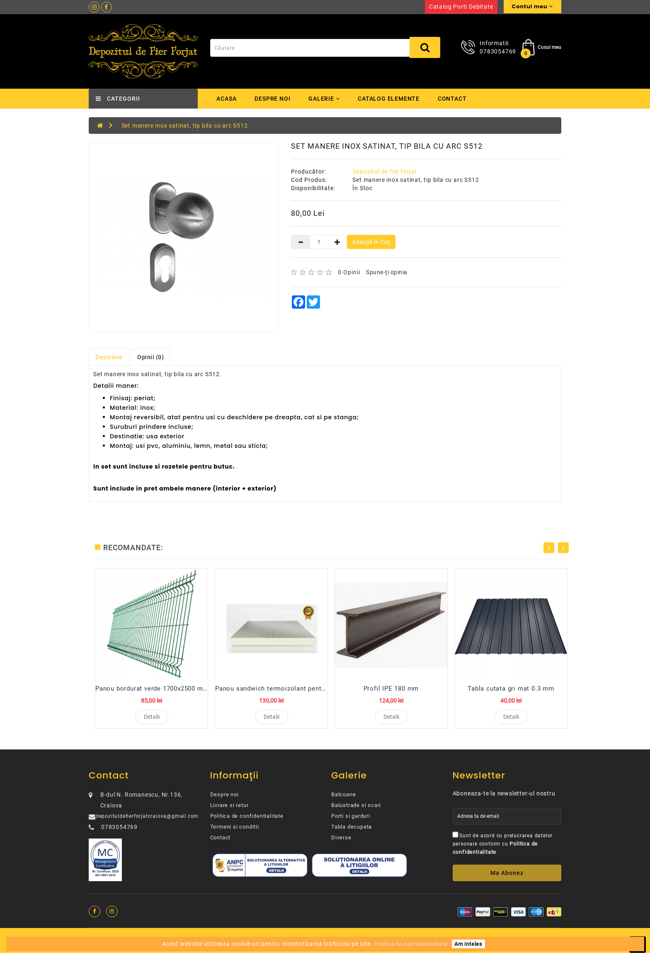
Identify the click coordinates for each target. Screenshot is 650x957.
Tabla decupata (351, 831)
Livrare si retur (229, 809)
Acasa (226, 98)
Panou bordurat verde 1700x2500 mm (152, 688)
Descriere (109, 357)
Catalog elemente (390, 98)
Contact (455, 98)
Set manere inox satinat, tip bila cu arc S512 (184, 125)
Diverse (341, 842)
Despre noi (273, 98)
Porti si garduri (350, 820)
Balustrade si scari (356, 809)
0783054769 (498, 51)
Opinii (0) (150, 357)
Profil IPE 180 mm (391, 688)
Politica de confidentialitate (247, 820)
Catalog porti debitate (461, 6)
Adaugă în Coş (371, 242)
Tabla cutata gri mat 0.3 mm (511, 688)
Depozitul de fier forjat (385, 171)
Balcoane (343, 798)
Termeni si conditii (234, 831)
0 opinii (349, 272)
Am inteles (468, 944)
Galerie (325, 98)
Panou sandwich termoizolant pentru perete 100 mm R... (301, 688)
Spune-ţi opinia (386, 272)
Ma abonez (507, 877)
